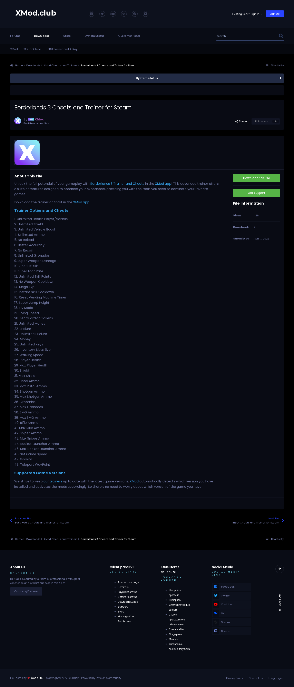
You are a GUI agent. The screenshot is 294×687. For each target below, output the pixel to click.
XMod (14, 49)
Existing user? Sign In (247, 14)
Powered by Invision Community (101, 678)
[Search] (238, 36)
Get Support (256, 193)
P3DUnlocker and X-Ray (61, 49)
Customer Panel (129, 36)
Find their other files (36, 123)
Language (276, 678)
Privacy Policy (234, 678)
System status (147, 78)
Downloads (41, 36)
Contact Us (256, 678)
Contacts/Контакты (26, 591)
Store (67, 36)
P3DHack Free (32, 49)
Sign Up (275, 14)
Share (241, 121)
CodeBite (36, 678)
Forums (15, 36)
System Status (94, 36)
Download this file (256, 178)
